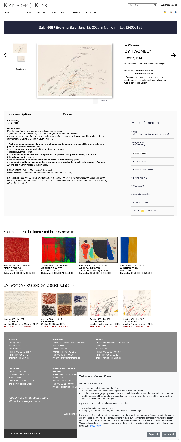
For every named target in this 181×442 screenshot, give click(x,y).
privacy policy (94, 426)
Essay (67, 114)
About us (91, 12)
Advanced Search (169, 5)
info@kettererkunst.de (19, 358)
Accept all (169, 434)
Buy (18, 12)
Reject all (153, 434)
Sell (29, 12)
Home (7, 12)
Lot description (19, 114)
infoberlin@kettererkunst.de (108, 358)
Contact (75, 12)
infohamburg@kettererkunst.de (66, 358)
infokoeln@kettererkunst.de (21, 384)
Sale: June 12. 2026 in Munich (77, 27)
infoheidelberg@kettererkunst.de (67, 387)
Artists (42, 12)
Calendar (58, 12)
